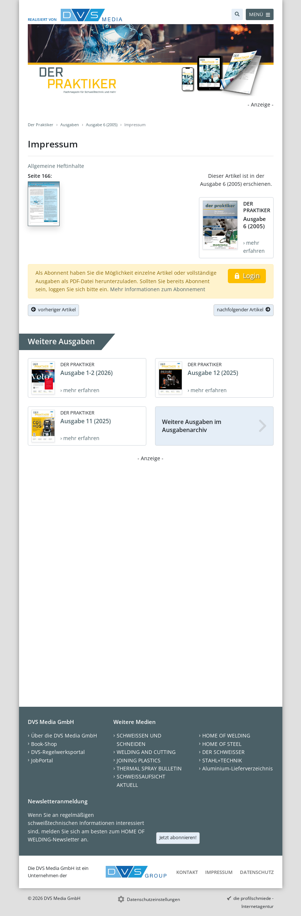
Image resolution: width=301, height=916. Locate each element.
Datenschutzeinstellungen (153, 899)
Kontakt (187, 872)
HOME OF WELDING (226, 735)
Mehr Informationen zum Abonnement (157, 289)
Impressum (219, 872)
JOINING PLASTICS (139, 760)
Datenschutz (257, 872)
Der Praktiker (40, 124)
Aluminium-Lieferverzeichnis (237, 768)
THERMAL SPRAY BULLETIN (149, 768)
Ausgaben (69, 124)
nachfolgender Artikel (243, 309)
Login (246, 275)
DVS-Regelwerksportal (58, 751)
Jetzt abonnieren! (177, 837)
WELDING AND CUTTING (146, 751)
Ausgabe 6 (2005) (101, 124)
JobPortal (42, 760)
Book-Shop (44, 743)
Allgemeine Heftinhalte (56, 165)
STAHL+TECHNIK (222, 760)
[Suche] (237, 14)
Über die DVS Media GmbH (64, 735)
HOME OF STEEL (221, 743)
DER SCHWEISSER (223, 751)
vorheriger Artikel (53, 309)
